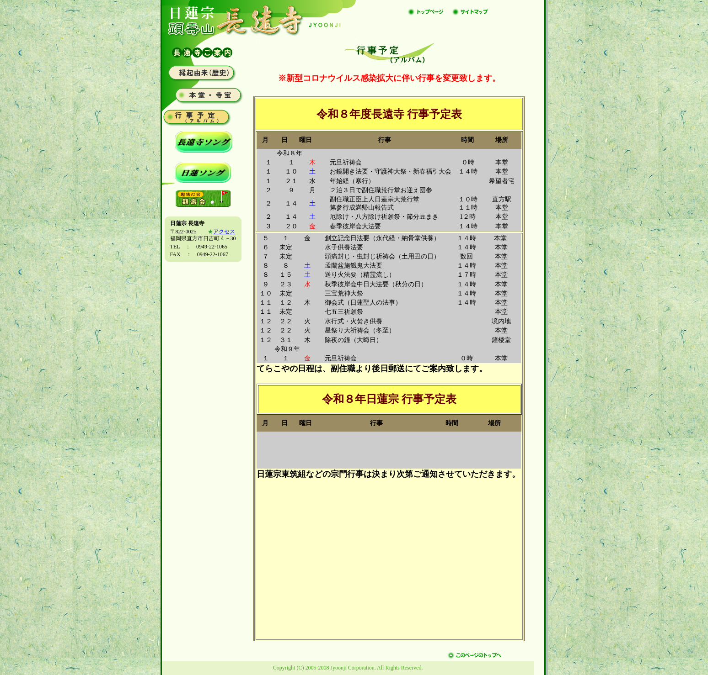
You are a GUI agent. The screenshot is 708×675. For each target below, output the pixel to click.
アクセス (224, 231)
